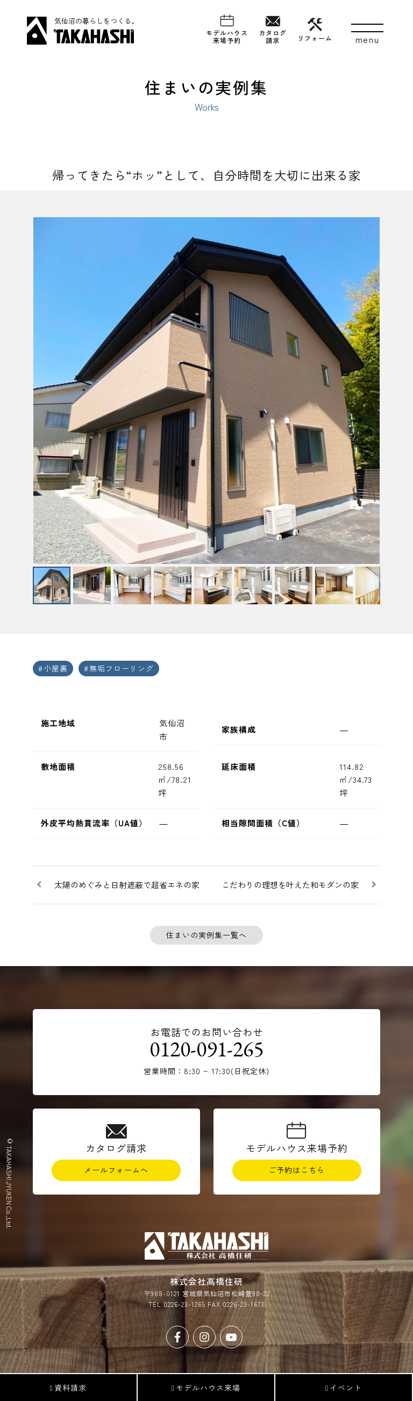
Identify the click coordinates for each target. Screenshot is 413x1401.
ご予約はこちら (296, 1169)
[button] (42, 390)
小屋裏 (56, 668)
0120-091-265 (206, 1049)
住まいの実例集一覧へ (206, 935)
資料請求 (68, 1387)
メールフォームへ (116, 1169)
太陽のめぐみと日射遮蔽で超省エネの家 (127, 884)
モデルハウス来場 (206, 1387)
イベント (343, 1387)
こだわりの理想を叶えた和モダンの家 (290, 884)
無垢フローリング (121, 668)
